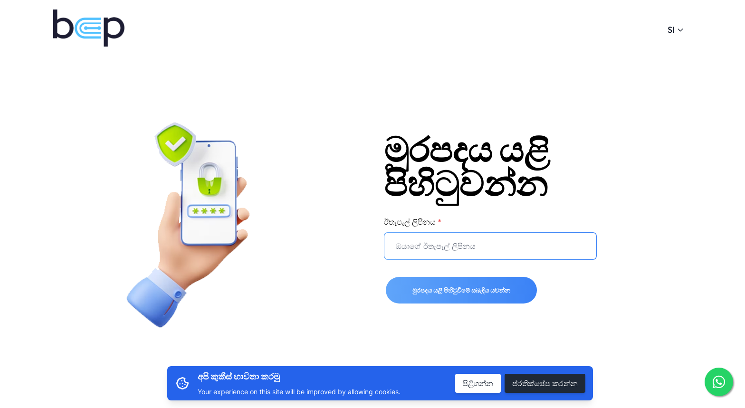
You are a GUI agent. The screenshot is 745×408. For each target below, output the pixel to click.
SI (676, 29)
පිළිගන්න (478, 383)
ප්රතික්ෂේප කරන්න (545, 383)
